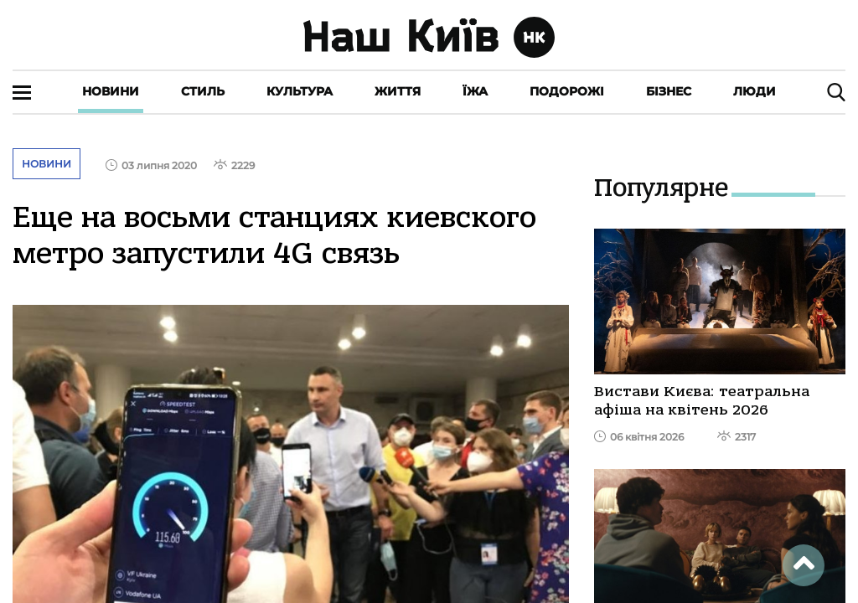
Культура (299, 91)
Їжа (475, 91)
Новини (110, 91)
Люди (754, 91)
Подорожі (567, 91)
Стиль (203, 91)
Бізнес (668, 91)
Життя (398, 91)
